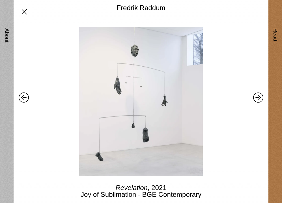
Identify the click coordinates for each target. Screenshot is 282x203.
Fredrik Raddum (141, 8)
